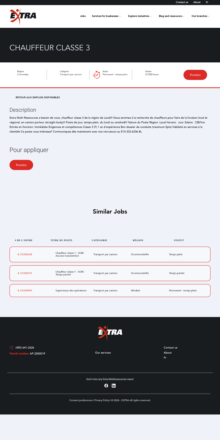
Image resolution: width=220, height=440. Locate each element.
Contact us (182, 2)
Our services (103, 353)
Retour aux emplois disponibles (38, 97)
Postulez (195, 75)
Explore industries (138, 16)
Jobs (83, 16)
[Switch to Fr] (207, 2)
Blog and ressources (170, 16)
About (197, 2)
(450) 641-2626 (24, 347)
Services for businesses (105, 16)
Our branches (199, 16)
